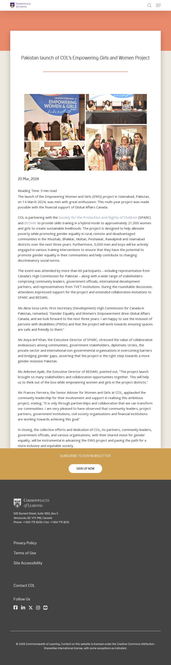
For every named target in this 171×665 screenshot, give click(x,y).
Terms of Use (25, 553)
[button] (85, 468)
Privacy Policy (25, 543)
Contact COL (24, 585)
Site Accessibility (28, 563)
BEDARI (24, 222)
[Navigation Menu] (158, 5)
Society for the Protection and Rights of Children (96, 217)
